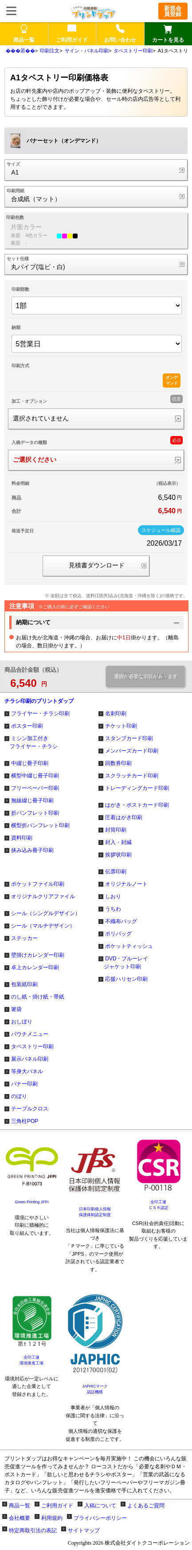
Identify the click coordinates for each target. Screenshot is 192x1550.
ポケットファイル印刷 (37, 884)
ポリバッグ (118, 934)
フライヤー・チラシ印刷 (40, 713)
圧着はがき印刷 (123, 817)
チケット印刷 (121, 726)
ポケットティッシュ (129, 946)
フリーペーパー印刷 (35, 788)
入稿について (100, 1505)
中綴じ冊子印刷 (29, 763)
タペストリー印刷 (133, 50)
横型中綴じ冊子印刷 (35, 776)
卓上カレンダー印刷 (35, 967)
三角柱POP (24, 1121)
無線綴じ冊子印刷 (32, 800)
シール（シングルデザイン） (45, 913)
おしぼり (21, 1022)
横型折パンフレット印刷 (40, 825)
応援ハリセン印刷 (126, 979)
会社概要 (19, 1518)
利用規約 (52, 1518)
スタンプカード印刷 (129, 738)
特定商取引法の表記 (33, 1530)
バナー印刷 (24, 1084)
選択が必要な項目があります (145, 676)
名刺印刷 (115, 713)
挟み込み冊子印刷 (32, 850)
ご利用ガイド (57, 1505)
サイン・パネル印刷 (87, 50)
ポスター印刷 (27, 726)
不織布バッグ (121, 921)
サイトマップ (84, 1530)
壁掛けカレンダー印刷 (37, 955)
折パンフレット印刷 (35, 813)
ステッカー (24, 938)
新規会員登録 (172, 11)
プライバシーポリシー (100, 1518)
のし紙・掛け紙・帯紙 (37, 997)
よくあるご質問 (146, 1505)
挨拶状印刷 (118, 855)
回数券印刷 (118, 763)
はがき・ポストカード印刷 (137, 805)
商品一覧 (19, 1505)
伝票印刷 (115, 871)
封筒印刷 (115, 830)
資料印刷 (21, 838)
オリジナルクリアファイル (43, 896)
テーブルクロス (29, 1109)
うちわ (113, 909)
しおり (113, 896)
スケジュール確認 (160, 530)
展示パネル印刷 (29, 1059)
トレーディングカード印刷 (137, 788)
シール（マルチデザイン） (43, 926)
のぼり (19, 1096)
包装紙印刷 (24, 984)
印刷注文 (49, 50)
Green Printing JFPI (32, 1202)
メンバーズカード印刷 (131, 751)
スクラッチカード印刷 (131, 776)
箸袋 (16, 1009)
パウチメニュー (29, 1034)
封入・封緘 (118, 842)
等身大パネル (27, 1071)
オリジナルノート (126, 884)
